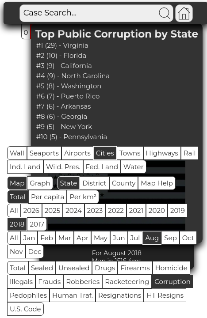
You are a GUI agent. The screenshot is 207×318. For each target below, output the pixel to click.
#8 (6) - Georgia (62, 116)
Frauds (49, 281)
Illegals (21, 281)
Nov (16, 251)
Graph (40, 183)
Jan (29, 238)
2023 (95, 210)
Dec (35, 251)
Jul (135, 238)
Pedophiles (28, 295)
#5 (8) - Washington (69, 86)
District (94, 183)
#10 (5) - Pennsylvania (71, 136)
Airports (77, 153)
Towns (130, 153)
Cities (105, 153)
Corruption (172, 281)
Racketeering (127, 281)
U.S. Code (25, 309)
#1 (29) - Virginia (62, 45)
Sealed (42, 268)
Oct (188, 238)
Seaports (44, 153)
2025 (52, 210)
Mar (64, 238)
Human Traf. (72, 295)
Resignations (120, 295)
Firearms (135, 268)
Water (133, 167)
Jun (119, 238)
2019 (177, 210)
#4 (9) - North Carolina (73, 76)
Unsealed (73, 268)
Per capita (48, 197)
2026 (31, 210)
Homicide (171, 268)
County (124, 183)
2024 (73, 210)
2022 (115, 210)
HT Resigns (165, 295)
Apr (82, 238)
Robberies (83, 281)
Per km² (82, 197)
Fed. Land (102, 167)
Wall (17, 153)
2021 (136, 210)
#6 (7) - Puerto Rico (68, 96)
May (100, 238)
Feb (46, 238)
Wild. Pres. (63, 167)
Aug (152, 238)
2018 (17, 224)
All (14, 210)
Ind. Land (25, 167)
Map (17, 183)
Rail (190, 153)
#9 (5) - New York (64, 126)
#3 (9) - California (64, 65)
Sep (170, 238)
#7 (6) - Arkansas (63, 106)
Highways (162, 153)
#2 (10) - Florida (61, 55)
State (68, 183)
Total (18, 197)
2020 (157, 210)
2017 (37, 224)
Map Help (157, 183)
